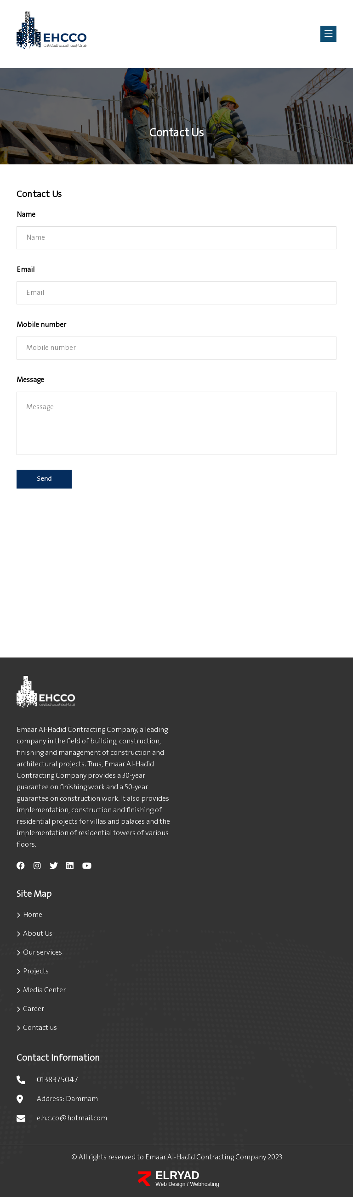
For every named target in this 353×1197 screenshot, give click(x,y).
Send (44, 479)
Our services (42, 952)
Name (26, 214)
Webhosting (204, 1184)
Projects (36, 971)
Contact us (40, 1028)
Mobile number (41, 325)
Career (33, 1009)
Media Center (44, 990)
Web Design (171, 1184)
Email (25, 269)
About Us (37, 933)
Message (30, 380)
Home (32, 915)
